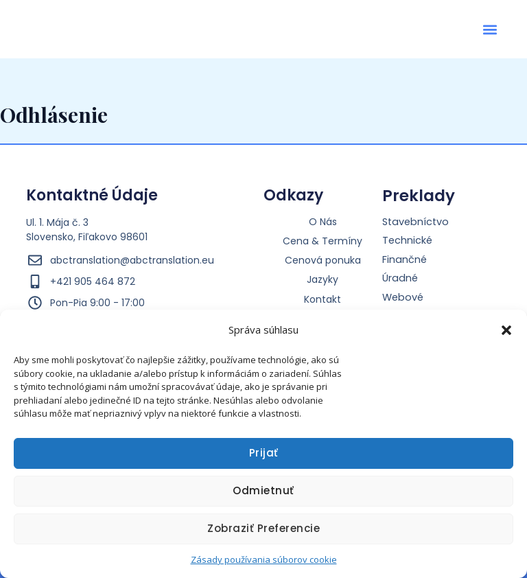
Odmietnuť (263, 490)
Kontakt (322, 299)
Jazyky (322, 279)
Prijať (264, 453)
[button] (506, 326)
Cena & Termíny (322, 241)
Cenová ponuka (323, 260)
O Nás (323, 222)
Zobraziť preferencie (263, 528)
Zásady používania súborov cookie (264, 559)
